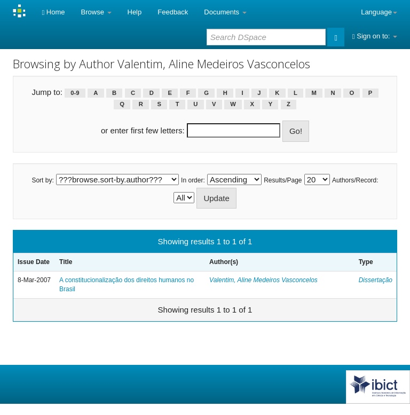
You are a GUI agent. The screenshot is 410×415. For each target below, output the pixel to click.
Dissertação (375, 280)
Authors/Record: (355, 180)
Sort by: (42, 180)
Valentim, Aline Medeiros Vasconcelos (263, 280)
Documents (225, 12)
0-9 (74, 93)
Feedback (172, 12)
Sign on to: (374, 36)
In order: (193, 180)
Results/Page (283, 180)
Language (379, 12)
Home (53, 12)
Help (135, 12)
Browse (96, 12)
